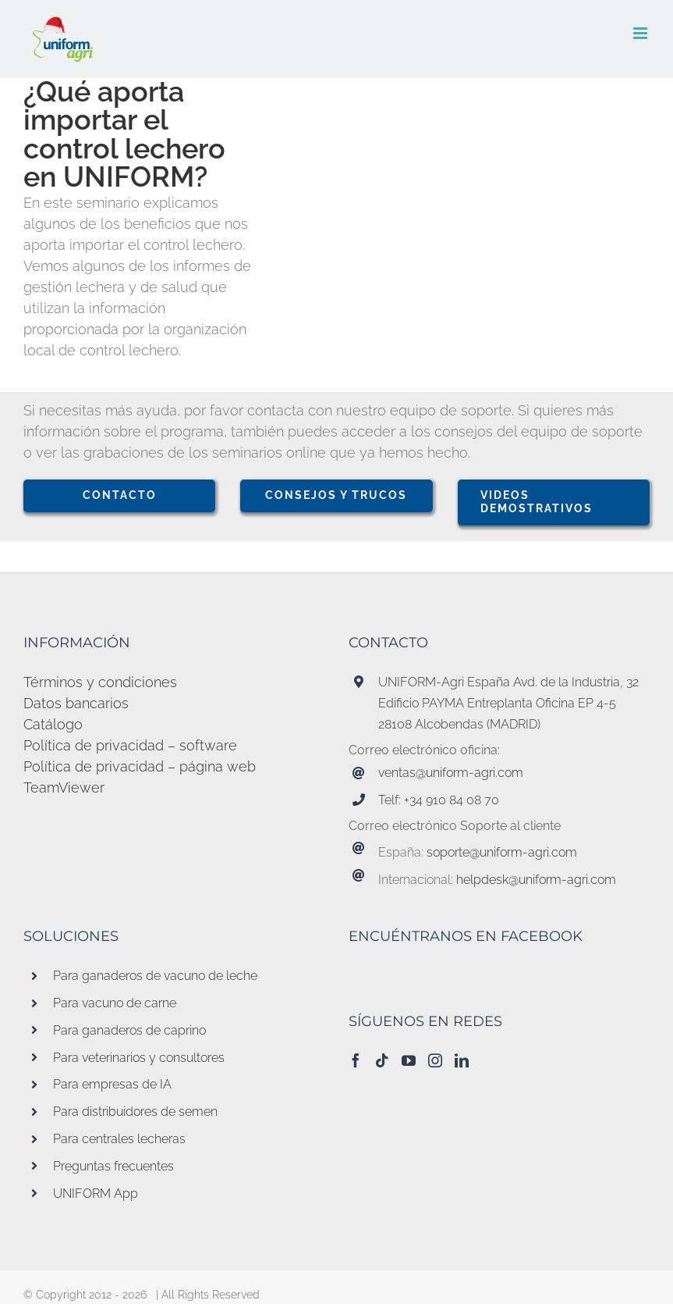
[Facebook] (356, 1060)
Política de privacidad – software (130, 745)
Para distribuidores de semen (135, 1111)
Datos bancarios (76, 703)
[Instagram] (435, 1060)
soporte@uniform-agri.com (502, 852)
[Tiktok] (382, 1060)
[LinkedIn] (462, 1060)
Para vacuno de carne (114, 1003)
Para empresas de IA (112, 1084)
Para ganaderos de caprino (129, 1030)
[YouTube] (409, 1060)
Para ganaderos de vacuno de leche (155, 975)
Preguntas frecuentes (113, 1166)
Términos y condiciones (100, 682)
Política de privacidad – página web (139, 766)
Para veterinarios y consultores (139, 1057)
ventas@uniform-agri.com (450, 772)
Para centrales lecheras (119, 1138)
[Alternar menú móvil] (641, 33)
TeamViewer (63, 787)
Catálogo (53, 724)
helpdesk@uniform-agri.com (536, 879)
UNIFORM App (95, 1193)
